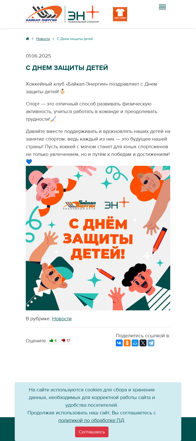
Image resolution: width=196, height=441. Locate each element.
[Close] (91, 432)
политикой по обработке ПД (91, 420)
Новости (62, 318)
